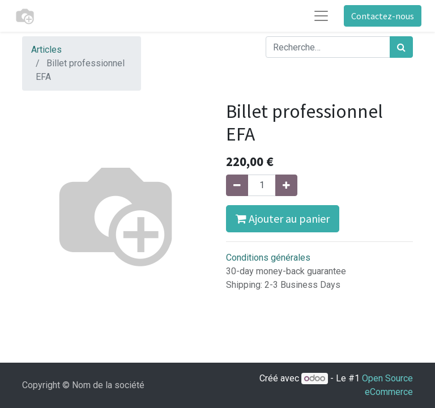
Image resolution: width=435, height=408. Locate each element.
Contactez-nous (382, 16)
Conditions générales (268, 257)
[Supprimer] (237, 185)
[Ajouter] (286, 185)
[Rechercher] (401, 47)
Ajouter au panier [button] (283, 218)
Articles (46, 49)
